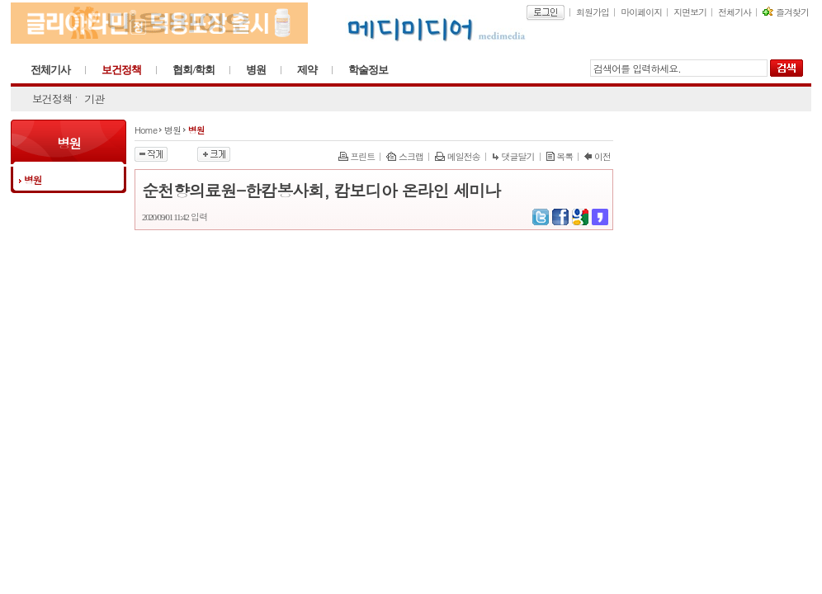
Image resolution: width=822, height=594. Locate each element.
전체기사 (734, 12)
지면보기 (689, 12)
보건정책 (121, 70)
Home (146, 130)
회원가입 (592, 12)
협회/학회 (193, 70)
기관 (94, 98)
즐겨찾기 (786, 12)
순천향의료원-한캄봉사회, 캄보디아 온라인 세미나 (321, 190)
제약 (307, 70)
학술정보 (368, 70)
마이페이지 (641, 12)
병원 (256, 70)
